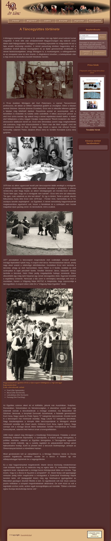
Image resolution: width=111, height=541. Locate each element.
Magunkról (32, 21)
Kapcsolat (79, 21)
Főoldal (16, 21)
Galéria (47, 21)
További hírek (93, 130)
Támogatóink (95, 21)
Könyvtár (63, 21)
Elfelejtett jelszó (86, 53)
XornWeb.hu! (25, 535)
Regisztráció (100, 53)
